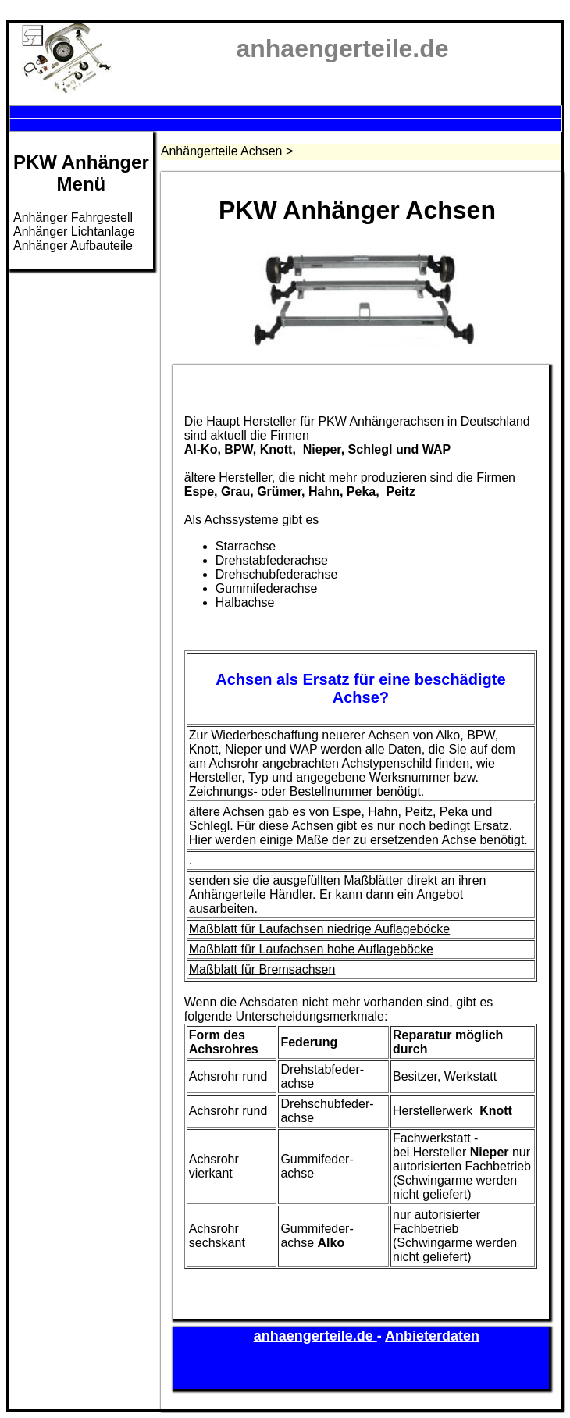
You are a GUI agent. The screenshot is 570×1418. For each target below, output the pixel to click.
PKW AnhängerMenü (81, 172)
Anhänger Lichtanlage (74, 231)
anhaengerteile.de (315, 1336)
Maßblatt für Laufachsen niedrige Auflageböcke (319, 928)
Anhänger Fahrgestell (73, 217)
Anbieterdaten (432, 1336)
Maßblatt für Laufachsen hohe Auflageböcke (311, 949)
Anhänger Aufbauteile (73, 245)
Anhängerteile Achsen (222, 151)
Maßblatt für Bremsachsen (262, 969)
